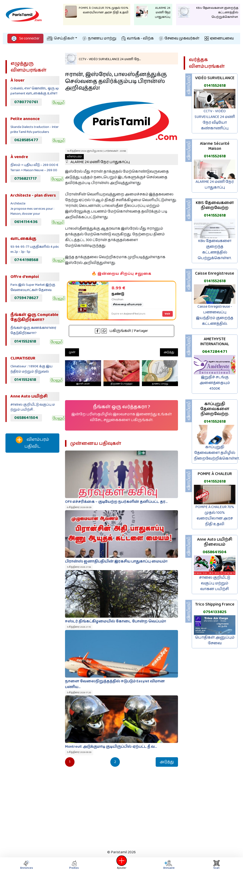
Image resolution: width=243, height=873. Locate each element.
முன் (72, 352)
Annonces (26, 865)
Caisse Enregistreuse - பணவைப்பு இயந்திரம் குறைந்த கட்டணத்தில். (214, 315)
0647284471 (214, 351)
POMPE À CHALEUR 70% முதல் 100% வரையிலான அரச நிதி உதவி (214, 515)
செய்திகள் (60, 38)
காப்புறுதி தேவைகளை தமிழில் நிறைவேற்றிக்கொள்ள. (217, 452)
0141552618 (25, 341)
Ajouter (121, 865)
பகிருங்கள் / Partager (121, 331)
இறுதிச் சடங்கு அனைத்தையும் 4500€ (215, 383)
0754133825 (214, 612)
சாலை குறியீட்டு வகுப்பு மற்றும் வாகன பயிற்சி (214, 583)
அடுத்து (169, 352)
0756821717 (25, 178)
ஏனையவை (219, 38)
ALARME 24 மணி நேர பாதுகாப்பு (97, 159)
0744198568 (26, 260)
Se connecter (25, 38)
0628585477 (26, 140)
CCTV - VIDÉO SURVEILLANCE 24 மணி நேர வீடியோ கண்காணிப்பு (215, 119)
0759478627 (26, 298)
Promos (74, 865)
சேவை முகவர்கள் (179, 38)
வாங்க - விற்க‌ (138, 38)
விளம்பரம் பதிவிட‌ (32, 443)
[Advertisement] (32, 535)
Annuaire (168, 865)
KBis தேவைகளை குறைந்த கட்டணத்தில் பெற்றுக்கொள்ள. (215, 249)
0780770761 (26, 102)
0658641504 (26, 417)
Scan (216, 865)
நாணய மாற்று (99, 38)
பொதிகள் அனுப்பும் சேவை (214, 640)
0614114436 (25, 221)
